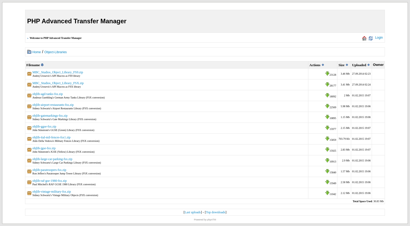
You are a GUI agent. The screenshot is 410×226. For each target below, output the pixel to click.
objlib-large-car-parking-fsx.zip (52, 159)
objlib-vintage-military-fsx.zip (51, 191)
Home (36, 52)
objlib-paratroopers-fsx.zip (49, 170)
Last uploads (193, 212)
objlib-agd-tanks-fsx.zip (47, 94)
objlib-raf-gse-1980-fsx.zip (49, 181)
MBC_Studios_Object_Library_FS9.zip (57, 72)
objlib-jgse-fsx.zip (44, 148)
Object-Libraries (55, 52)
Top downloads (215, 212)
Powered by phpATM (205, 219)
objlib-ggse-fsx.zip (44, 126)
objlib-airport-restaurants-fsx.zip (53, 105)
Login (379, 37)
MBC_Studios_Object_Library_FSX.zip (58, 83)
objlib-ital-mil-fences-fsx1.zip (51, 137)
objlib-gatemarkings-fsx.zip (50, 115)
